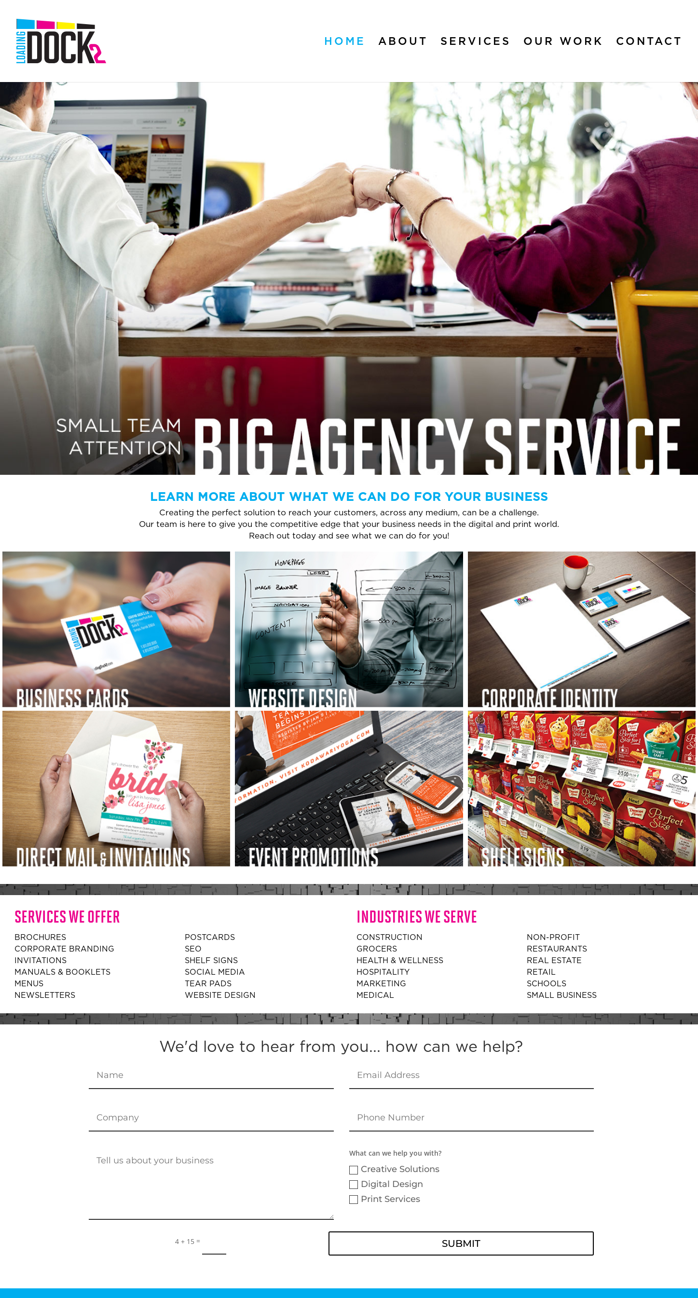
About (403, 42)
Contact (649, 42)
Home (345, 42)
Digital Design (386, 1184)
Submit (461, 1243)
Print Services (384, 1199)
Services (475, 42)
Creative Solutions (394, 1169)
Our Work (563, 42)
